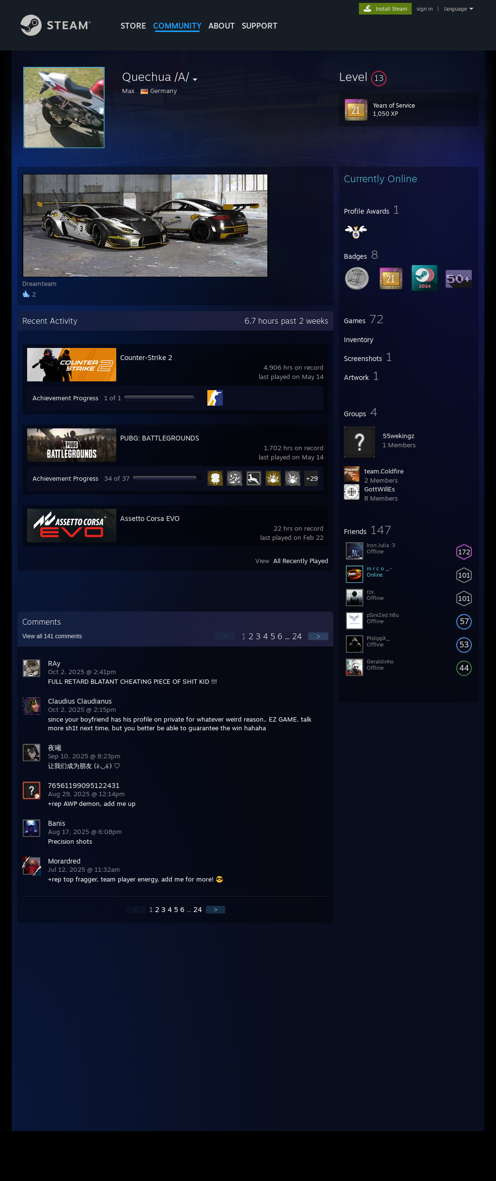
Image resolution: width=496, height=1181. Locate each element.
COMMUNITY (177, 26)
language (455, 8)
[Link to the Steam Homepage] (63, 33)
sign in (425, 8)
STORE (133, 26)
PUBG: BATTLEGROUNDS (159, 438)
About (221, 26)
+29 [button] (312, 478)
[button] (409, 76)
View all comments (52, 636)
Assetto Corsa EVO (150, 518)
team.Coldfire (383, 471)
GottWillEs (379, 489)
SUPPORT (260, 26)
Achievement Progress (65, 398)
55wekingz (398, 436)
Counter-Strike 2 (146, 357)
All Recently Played (300, 561)
